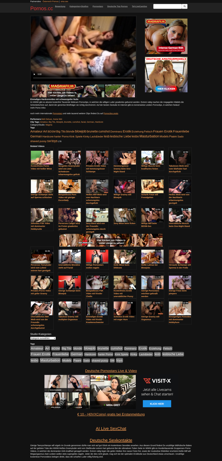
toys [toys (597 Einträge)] (54, 141)
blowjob (59, 122)
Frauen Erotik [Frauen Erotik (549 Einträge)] (162, 131)
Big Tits (52, 122)
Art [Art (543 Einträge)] (45, 131)
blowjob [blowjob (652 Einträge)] (80, 131)
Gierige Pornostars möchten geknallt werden (150, 294)
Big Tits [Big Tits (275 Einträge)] (61, 131)
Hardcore (99, 122)
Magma (49, 125)
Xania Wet (57, 119)
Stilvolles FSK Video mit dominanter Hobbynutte (40, 226)
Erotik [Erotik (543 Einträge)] (127, 131)
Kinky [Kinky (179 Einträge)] (86, 136)
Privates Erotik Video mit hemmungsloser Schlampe (96, 169)
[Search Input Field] (167, 6)
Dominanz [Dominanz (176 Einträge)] (116, 131)
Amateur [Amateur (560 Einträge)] (36, 131)
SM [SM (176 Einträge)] (49, 141)
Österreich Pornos (50, 1)
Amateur (44, 122)
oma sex (64, 1)
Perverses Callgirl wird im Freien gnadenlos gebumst (69, 226)
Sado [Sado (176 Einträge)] (180, 136)
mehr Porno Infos (37, 108)
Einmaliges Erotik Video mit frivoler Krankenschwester (95, 319)
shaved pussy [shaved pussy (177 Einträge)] (38, 141)
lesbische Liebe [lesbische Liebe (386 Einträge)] (120, 136)
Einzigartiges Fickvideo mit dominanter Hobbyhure (180, 319)
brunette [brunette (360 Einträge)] (92, 131)
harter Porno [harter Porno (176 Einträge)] (61, 136)
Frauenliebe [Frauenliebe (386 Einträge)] (181, 131)
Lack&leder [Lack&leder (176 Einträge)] (96, 136)
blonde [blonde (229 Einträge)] (70, 131)
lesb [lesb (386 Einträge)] (107, 136)
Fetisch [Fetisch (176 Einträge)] (148, 131)
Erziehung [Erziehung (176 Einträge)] (138, 131)
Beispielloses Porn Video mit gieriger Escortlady (67, 197)
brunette (67, 122)
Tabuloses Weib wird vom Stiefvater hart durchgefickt (178, 169)
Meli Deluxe (46, 119)
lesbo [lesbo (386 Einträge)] (135, 136)
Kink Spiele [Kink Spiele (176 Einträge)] (76, 136)
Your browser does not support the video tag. (83, 48)
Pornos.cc (41, 8)
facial (83, 122)
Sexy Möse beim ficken (124, 223)
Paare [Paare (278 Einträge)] (173, 136)
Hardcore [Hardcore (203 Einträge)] (48, 136)
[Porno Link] (83, 91)
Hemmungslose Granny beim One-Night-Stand (122, 169)
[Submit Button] (184, 6)
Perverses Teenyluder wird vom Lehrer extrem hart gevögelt (41, 268)
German (90, 122)
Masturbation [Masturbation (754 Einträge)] (149, 136)
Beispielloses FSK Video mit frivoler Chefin (94, 294)
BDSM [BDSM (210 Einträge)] (52, 131)
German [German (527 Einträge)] (36, 136)
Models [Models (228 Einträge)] (164, 136)
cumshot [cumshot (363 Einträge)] (104, 131)
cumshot (76, 122)
